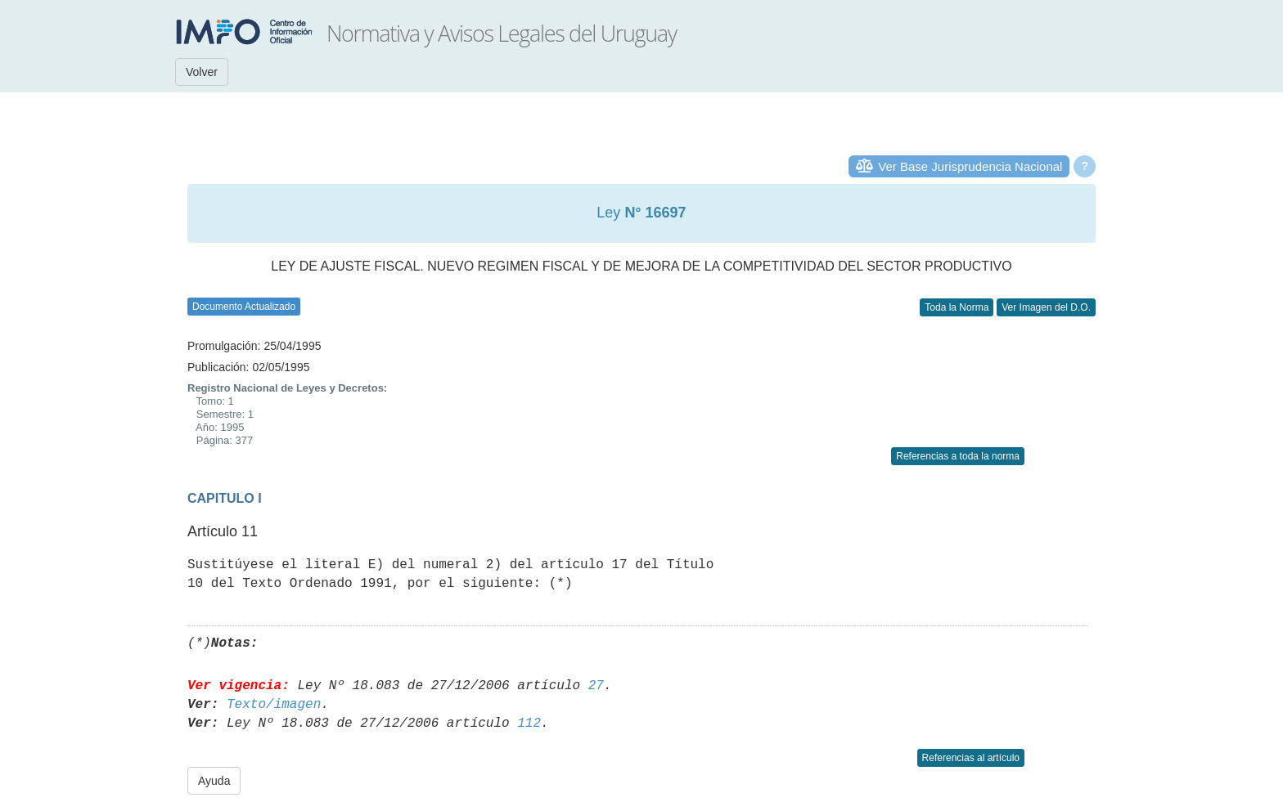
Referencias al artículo (971, 758)
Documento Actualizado (243, 306)
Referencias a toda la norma (958, 456)
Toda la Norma (956, 307)
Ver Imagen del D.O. (1046, 307)
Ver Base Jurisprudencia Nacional (970, 166)
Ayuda (214, 780)
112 (529, 723)
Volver (202, 71)
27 (596, 686)
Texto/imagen (274, 704)
